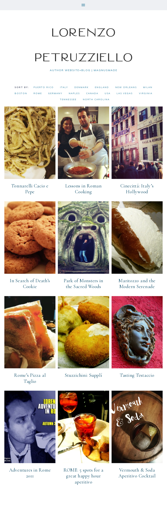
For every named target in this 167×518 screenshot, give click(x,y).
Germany (55, 93)
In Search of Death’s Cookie (30, 284)
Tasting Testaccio (137, 375)
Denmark (81, 87)
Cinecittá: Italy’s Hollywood (137, 189)
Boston (21, 93)
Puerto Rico (43, 87)
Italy (64, 87)
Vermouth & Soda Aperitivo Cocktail (137, 473)
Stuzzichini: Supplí (83, 375)
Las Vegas (125, 93)
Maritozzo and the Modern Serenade (137, 284)
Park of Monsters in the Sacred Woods (83, 284)
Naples (74, 93)
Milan (147, 87)
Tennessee (68, 99)
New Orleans (126, 87)
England (102, 87)
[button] (83, 5)
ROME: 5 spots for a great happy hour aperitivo (83, 476)
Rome (37, 93)
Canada (92, 93)
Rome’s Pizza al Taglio (30, 378)
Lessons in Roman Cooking (83, 189)
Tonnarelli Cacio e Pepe (29, 189)
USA (107, 93)
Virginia (145, 93)
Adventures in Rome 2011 (30, 473)
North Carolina (96, 99)
